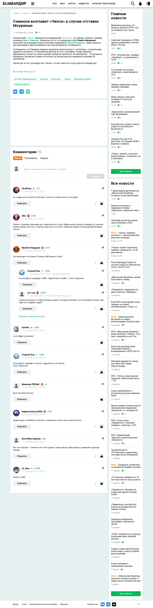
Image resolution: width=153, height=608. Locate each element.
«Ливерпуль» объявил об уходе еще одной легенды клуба (124, 492)
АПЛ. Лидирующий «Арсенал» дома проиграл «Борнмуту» (124, 437)
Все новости (126, 171)
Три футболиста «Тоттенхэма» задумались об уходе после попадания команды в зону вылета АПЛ (125, 452)
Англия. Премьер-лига (25, 79)
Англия (43, 79)
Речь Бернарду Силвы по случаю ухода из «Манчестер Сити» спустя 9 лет (125, 264)
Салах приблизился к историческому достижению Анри (125, 393)
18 (121, 105)
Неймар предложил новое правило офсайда (124, 85)
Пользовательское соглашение (43, 604)
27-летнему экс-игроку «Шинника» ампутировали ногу (124, 72)
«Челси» (30, 38)
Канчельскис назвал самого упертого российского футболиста (125, 126)
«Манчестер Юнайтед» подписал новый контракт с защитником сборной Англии (125, 578)
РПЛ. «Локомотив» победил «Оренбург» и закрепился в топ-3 (125, 57)
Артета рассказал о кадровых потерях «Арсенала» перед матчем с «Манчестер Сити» (125, 208)
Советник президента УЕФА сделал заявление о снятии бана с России (125, 42)
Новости (25, 13)
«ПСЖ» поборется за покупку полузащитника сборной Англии (126, 536)
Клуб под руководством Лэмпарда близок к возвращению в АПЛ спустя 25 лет (125, 348)
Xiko (24, 216)
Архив (15, 604)
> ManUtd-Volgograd (60, 274)
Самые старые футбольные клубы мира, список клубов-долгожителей (125, 551)
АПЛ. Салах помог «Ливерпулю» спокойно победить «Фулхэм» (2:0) (123, 422)
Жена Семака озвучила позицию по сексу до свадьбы (123, 99)
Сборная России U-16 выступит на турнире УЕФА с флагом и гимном (125, 141)
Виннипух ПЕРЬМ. (31, 384)
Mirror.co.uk (29, 71)
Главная (16, 13)
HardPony (26, 188)
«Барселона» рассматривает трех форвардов (125, 113)
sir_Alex (25, 468)
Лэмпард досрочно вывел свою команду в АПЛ (124, 221)
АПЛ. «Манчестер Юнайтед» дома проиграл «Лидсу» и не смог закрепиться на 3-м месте (125, 334)
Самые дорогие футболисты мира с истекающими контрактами (125, 319)
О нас (24, 604)
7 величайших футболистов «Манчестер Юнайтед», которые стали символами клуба (125, 193)
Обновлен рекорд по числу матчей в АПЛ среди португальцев (124, 363)
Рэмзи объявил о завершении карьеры (122, 564)
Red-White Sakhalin (31, 439)
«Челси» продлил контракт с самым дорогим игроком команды (125, 235)
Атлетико (55, 79)
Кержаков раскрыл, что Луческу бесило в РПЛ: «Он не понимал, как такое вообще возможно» (124, 27)
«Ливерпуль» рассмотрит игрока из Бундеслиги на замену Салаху (124, 506)
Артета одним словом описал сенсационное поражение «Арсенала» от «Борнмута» (126, 408)
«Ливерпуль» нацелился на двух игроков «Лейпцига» (124, 290)
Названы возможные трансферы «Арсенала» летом (123, 521)
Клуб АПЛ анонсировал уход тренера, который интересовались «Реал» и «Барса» (125, 304)
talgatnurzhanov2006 (32, 411)
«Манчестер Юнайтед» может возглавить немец (126, 278)
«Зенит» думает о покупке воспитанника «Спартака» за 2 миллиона (125, 156)
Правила (64, 604)
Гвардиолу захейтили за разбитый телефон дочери (125, 466)
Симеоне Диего (22, 84)
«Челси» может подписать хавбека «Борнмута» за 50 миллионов (124, 250)
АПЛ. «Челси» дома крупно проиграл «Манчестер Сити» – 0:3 (125, 378)
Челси (67, 79)
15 (121, 63)
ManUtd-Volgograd (31, 248)
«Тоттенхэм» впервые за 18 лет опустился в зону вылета (125, 478)
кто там (31, 293)
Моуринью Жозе (82, 79)
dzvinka (25, 327)
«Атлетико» (67, 38)
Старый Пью (33, 271)
